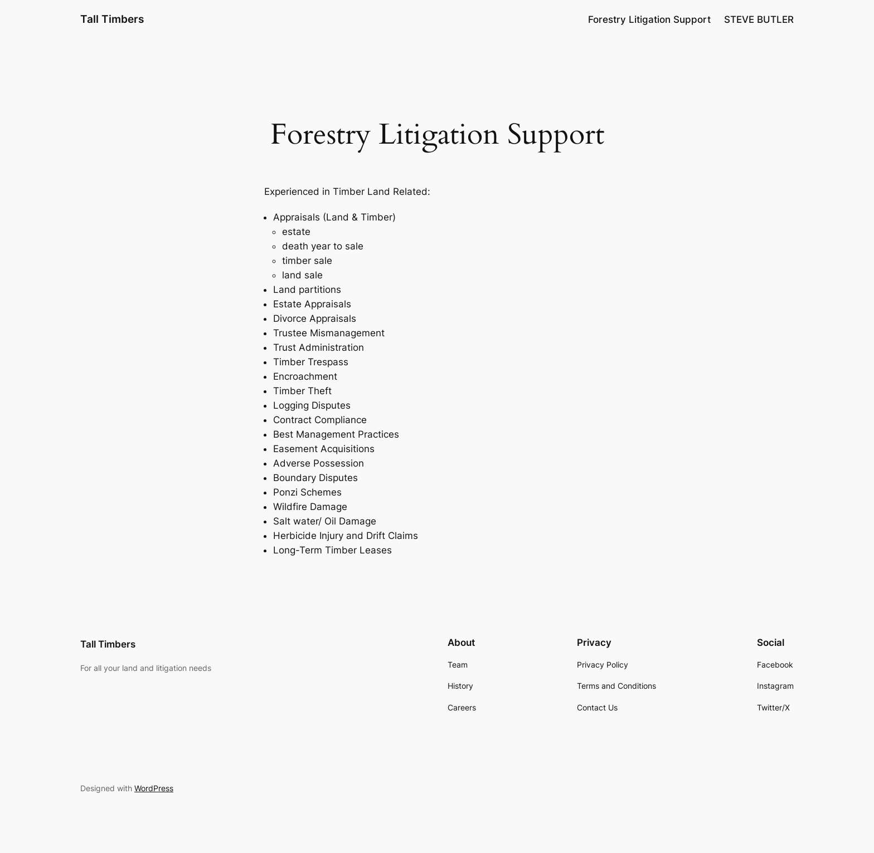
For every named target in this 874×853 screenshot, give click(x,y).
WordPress (153, 788)
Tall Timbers (112, 19)
